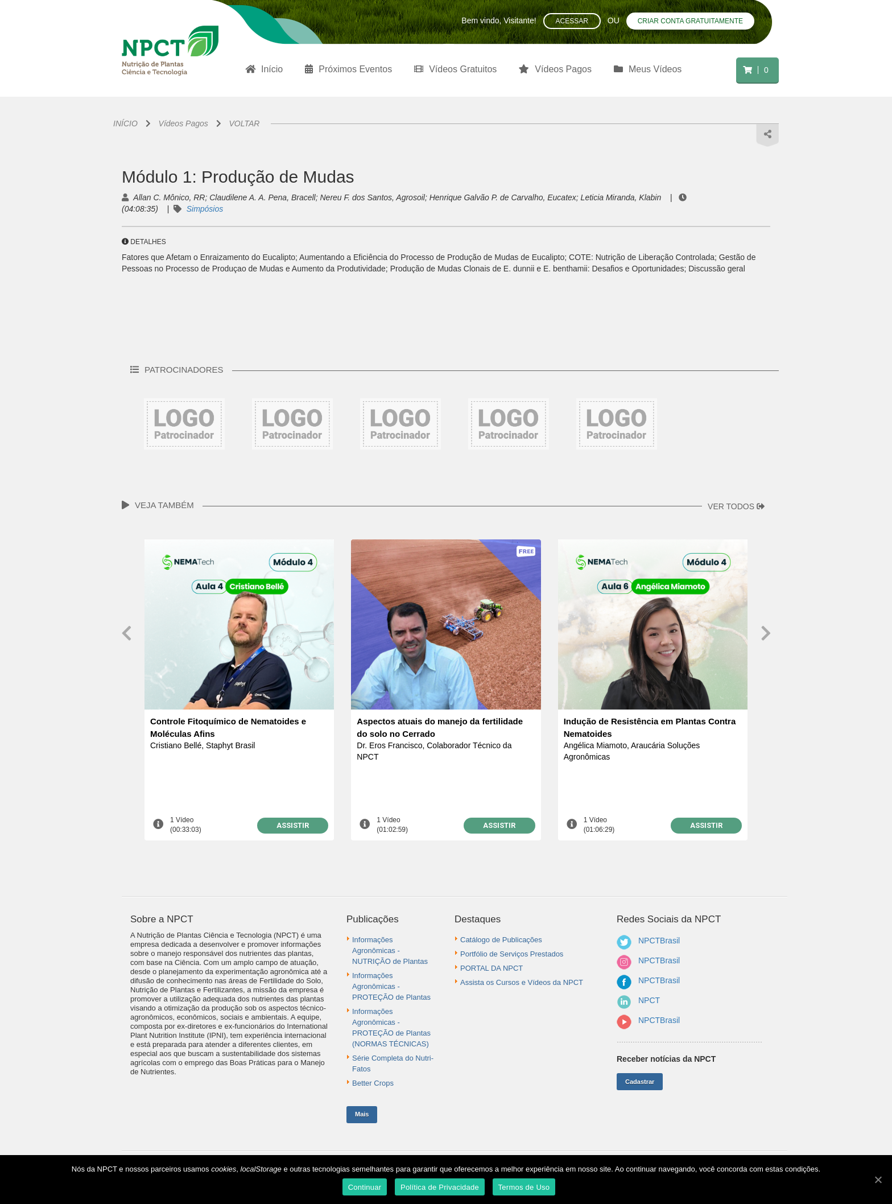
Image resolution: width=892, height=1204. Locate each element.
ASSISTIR (292, 825)
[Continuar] (877, 1179)
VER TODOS (736, 506)
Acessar (572, 21)
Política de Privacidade (439, 1187)
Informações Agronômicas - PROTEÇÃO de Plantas (391, 986)
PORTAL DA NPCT (491, 968)
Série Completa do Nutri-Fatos (392, 1063)
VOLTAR (244, 123)
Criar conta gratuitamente (690, 21)
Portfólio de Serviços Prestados (511, 954)
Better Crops (373, 1083)
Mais (362, 1114)
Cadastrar (639, 1081)
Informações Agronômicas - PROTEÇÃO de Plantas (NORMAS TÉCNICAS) (391, 1027)
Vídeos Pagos (183, 123)
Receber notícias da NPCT (666, 1058)
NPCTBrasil (659, 940)
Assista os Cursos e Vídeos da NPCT (521, 982)
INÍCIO (125, 123)
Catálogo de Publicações (501, 939)
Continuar (365, 1187)
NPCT (649, 1000)
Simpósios (205, 208)
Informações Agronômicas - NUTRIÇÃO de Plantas (390, 950)
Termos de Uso (524, 1187)
